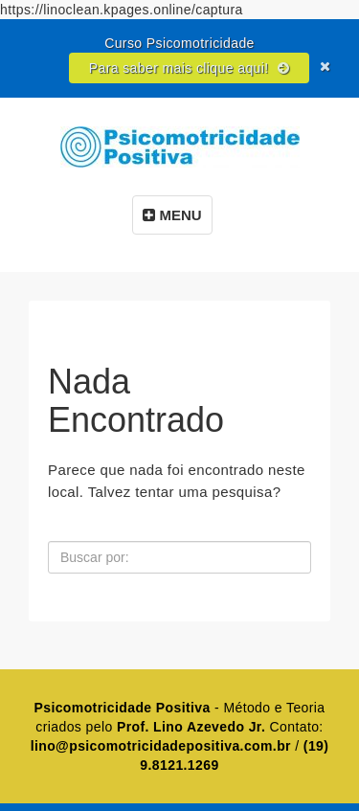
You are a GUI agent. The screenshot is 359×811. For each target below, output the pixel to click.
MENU (172, 215)
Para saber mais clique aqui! (189, 68)
